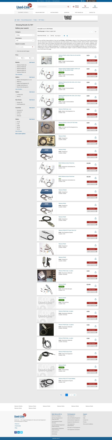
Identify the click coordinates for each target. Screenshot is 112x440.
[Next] (71, 395)
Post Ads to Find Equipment (73, 427)
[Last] (74, 395)
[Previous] (64, 395)
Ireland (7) (18, 112)
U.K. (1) (17, 113)
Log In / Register (92, 1)
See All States (18, 131)
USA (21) (18, 115)
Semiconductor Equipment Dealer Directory (58, 429)
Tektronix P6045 (32, 408)
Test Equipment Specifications (71, 424)
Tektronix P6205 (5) (20, 68)
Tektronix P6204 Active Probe (65, 351)
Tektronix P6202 (62, 149)
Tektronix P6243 (62, 243)
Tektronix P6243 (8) (20, 66)
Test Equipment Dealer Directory (57, 422)
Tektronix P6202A (63, 190)
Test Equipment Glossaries (73, 429)
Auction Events (54, 12)
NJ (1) (17, 129)
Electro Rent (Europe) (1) (21, 87)
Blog (15, 427)
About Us (16, 423)
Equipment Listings (23, 12)
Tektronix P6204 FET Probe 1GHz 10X (67, 230)
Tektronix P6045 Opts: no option (66, 311)
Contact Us (92, 12)
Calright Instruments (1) (21, 85)
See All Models (18, 74)
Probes (35, 20)
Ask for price (92, 141)
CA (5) (17, 121)
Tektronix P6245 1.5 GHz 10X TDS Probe (68, 122)
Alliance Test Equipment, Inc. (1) (23, 79)
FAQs (84, 415)
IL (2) (17, 123)
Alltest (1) (18, 81)
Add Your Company (56, 415)
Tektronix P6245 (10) (20, 65)
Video (82, 1)
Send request (92, 60)
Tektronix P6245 (62, 257)
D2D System (55, 431)
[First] (61, 395)
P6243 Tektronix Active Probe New (66, 163)
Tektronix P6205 (62, 216)
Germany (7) (19, 110)
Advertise (66, 12)
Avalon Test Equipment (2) (22, 83)
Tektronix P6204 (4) (20, 70)
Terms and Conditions (88, 424)
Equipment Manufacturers (73, 422)
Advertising (54, 434)
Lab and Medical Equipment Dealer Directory (58, 425)
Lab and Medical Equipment (73, 418)
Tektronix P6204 (62, 203)
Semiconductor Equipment (73, 420)
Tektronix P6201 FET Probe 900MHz (67, 378)
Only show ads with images (22, 51)
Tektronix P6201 (62, 136)
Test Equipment (71, 415)
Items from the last (42, 35)
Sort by (52, 35)
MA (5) (17, 127)
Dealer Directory (40, 12)
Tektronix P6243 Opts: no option (66, 338)
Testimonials (17, 425)
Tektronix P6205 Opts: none (65, 109)
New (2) (18, 96)
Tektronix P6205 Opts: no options (66, 324)
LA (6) (17, 125)
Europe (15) (18, 102)
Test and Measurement (27, 20)
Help (84, 418)
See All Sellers (18, 89)
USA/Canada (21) (20, 104)
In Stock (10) (19, 94)
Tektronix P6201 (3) (20, 72)
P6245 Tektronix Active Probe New (66, 176)
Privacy (84, 422)
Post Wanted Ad (79, 12)
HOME (19, 20)
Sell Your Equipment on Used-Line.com (57, 418)
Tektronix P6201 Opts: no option (66, 270)
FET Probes (42, 20)
